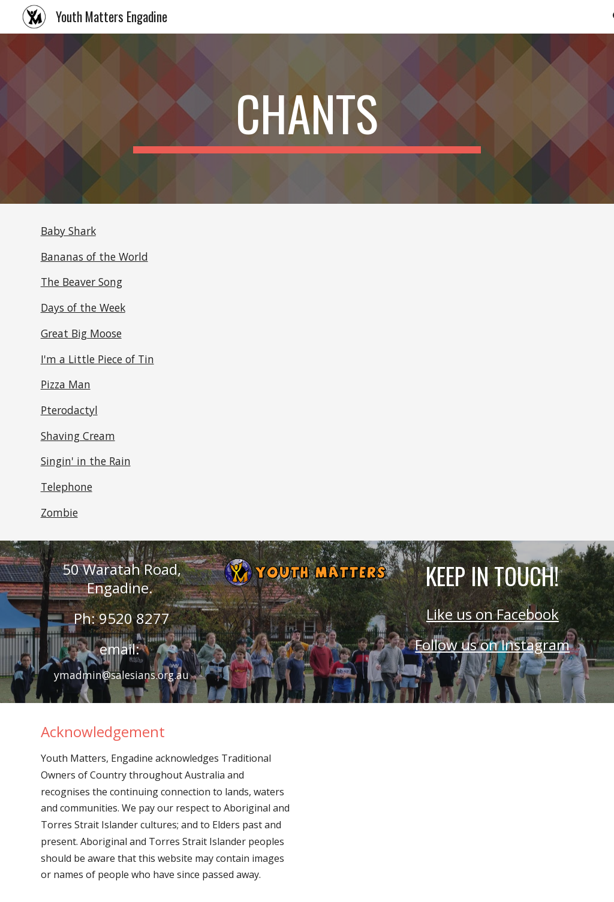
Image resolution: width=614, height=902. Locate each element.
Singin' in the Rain (86, 461)
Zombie (59, 512)
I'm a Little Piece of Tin (97, 359)
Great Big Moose (81, 333)
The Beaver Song (81, 281)
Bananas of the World (94, 256)
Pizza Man (66, 384)
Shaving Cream (78, 436)
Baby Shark (68, 231)
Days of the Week (83, 307)
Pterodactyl (69, 410)
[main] (306, 118)
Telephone (66, 486)
